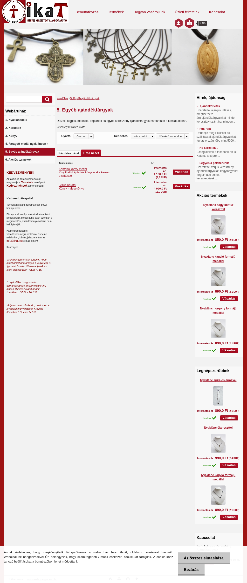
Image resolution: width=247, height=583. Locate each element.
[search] (47, 99)
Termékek (116, 12)
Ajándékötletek (208, 106)
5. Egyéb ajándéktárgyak (84, 98)
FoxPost (204, 129)
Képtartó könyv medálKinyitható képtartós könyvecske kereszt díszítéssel (84, 172)
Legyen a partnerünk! (213, 163)
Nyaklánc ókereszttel (218, 427)
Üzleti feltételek (187, 12)
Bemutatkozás (86, 12)
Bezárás (191, 570)
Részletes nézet (68, 153)
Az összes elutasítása (204, 558)
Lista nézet (91, 153)
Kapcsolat (217, 12)
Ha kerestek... (207, 148)
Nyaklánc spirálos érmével (218, 380)
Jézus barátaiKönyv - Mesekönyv (71, 186)
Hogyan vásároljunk (149, 12)
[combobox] (143, 136)
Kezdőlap (62, 98)
